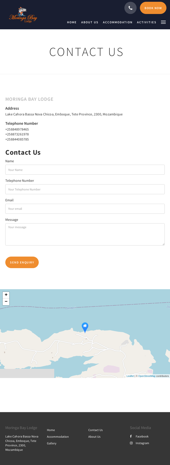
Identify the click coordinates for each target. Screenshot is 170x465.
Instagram (139, 443)
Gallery (51, 443)
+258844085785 (17, 139)
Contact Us (95, 430)
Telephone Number (19, 180)
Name (9, 161)
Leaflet (130, 376)
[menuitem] (73, 22)
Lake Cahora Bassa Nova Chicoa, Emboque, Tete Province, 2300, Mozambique (64, 114)
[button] (163, 22)
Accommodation (58, 437)
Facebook (139, 436)
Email (9, 200)
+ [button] (6, 295)
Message (11, 219)
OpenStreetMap (147, 376)
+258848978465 (17, 129)
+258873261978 (17, 134)
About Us (94, 437)
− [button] (6, 302)
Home (51, 430)
